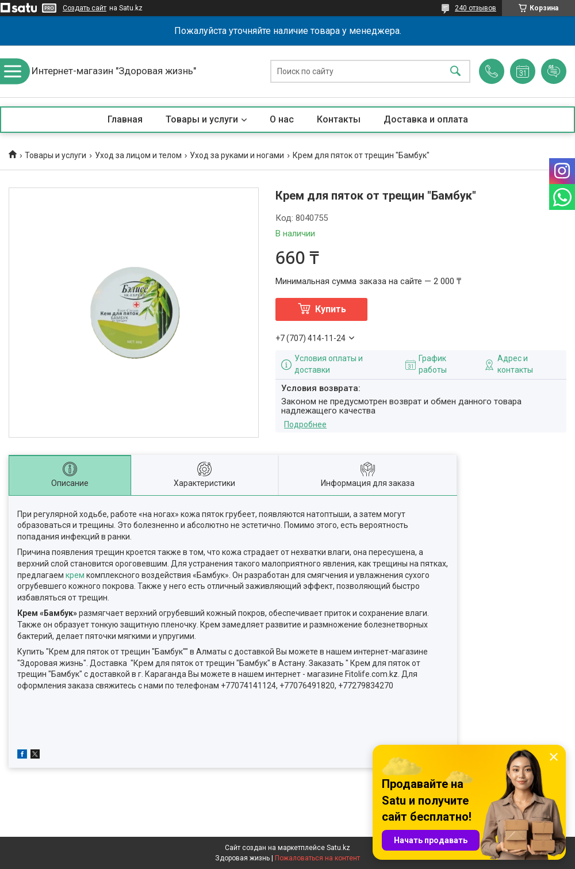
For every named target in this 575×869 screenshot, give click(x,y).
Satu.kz (338, 848)
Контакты (339, 119)
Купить (330, 309)
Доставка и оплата (426, 119)
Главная (125, 119)
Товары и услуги (202, 119)
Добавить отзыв (553, 71)
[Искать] (455, 71)
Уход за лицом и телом (138, 155)
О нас (282, 119)
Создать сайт (84, 8)
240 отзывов (475, 8)
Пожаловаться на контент (317, 858)
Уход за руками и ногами (237, 155)
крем (75, 575)
